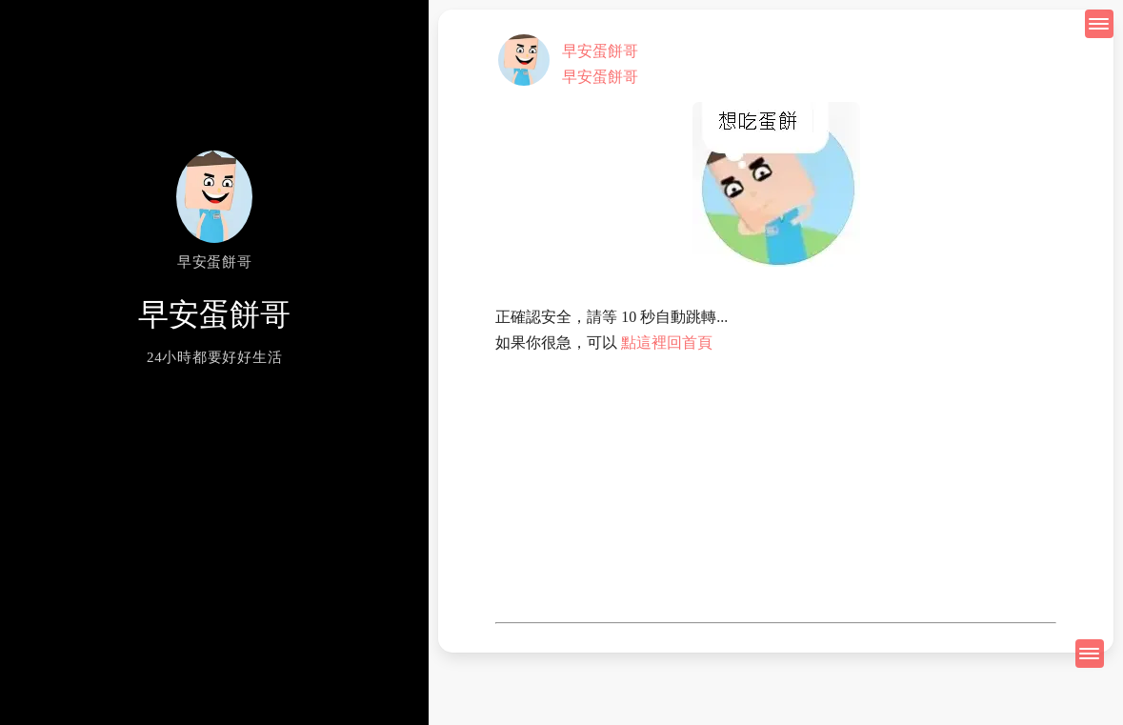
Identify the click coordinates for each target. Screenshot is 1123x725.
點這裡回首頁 (666, 342)
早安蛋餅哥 (600, 51)
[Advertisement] (775, 488)
